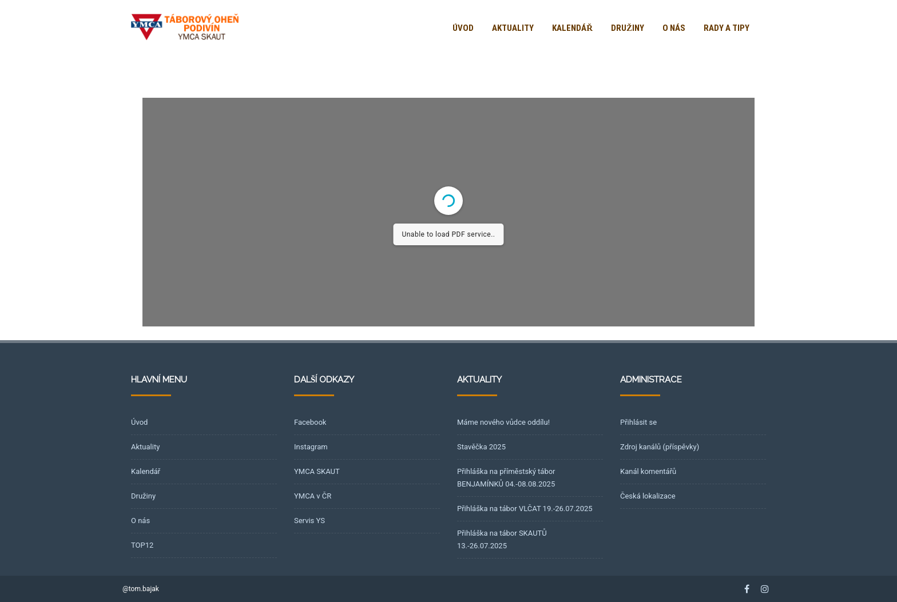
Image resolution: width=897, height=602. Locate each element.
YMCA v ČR (312, 496)
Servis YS (309, 520)
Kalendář (572, 28)
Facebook (310, 422)
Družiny (627, 28)
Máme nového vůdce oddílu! (503, 422)
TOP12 (142, 545)
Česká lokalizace (648, 496)
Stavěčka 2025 (481, 446)
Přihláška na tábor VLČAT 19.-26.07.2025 (525, 508)
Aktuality (513, 28)
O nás (673, 28)
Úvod (463, 28)
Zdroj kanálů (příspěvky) (659, 446)
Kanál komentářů (648, 471)
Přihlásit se (638, 422)
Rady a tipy (726, 28)
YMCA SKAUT (317, 471)
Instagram (311, 446)
